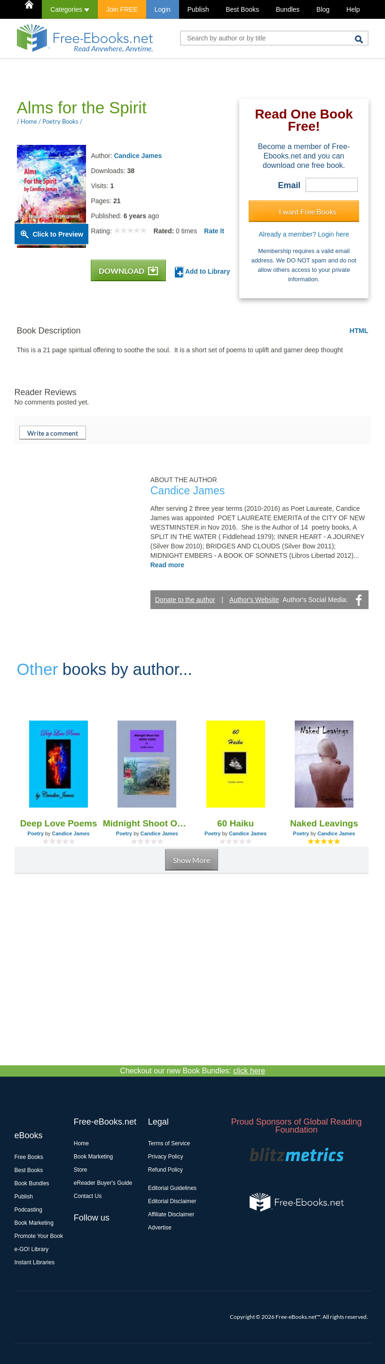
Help (353, 9)
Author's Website (254, 599)
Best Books (242, 9)
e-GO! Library (32, 1249)
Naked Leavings (324, 823)
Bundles (288, 9)
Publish (198, 9)
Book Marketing (34, 1223)
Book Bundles (32, 1183)
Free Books (29, 1157)
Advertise (160, 1227)
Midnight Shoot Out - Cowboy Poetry (147, 823)
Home (81, 1143)
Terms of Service (169, 1143)
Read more (167, 565)
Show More (191, 860)
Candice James (138, 155)
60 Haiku (235, 823)
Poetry (36, 833)
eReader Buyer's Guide (103, 1183)
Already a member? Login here (304, 234)
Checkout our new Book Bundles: (192, 1071)
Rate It (214, 231)
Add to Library (202, 272)
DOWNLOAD (128, 270)
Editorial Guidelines (172, 1188)
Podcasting (28, 1209)
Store (80, 1169)
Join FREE (122, 9)
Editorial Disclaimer (172, 1201)
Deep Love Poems (58, 823)
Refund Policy (165, 1169)
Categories (69, 9)
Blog (323, 9)
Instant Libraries (35, 1262)
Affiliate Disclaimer (171, 1214)
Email (289, 185)
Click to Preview (58, 234)
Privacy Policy (165, 1156)
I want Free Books (308, 211)
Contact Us (88, 1196)
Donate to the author (185, 599)
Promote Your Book (39, 1236)
